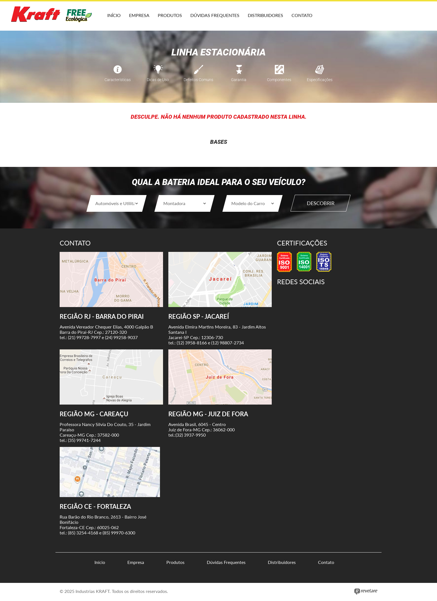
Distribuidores (265, 15)
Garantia (238, 73)
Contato (302, 15)
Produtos (170, 15)
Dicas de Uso (158, 73)
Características (118, 73)
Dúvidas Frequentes (214, 15)
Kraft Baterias (53, 16)
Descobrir (320, 203)
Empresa (139, 15)
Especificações (319, 73)
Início (114, 15)
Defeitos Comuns (198, 73)
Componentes (279, 73)
